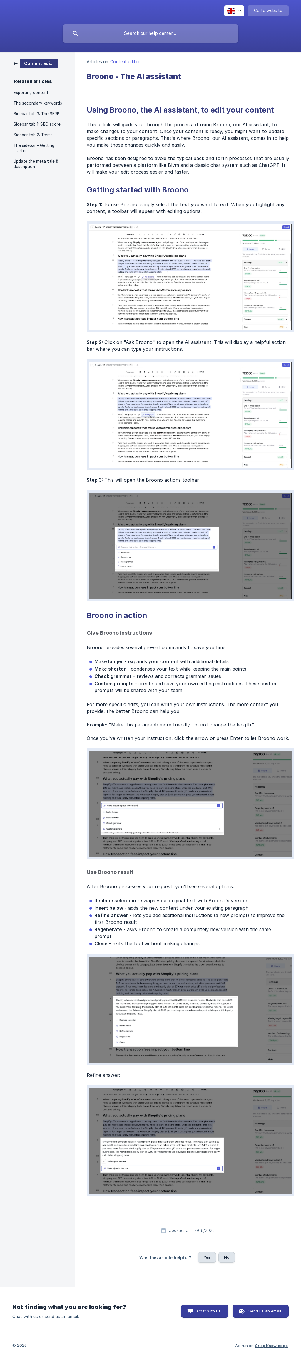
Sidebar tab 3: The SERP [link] (36, 113)
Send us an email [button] (264, 1311)
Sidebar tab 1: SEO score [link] (37, 124)
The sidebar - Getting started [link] (34, 148)
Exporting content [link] (31, 92)
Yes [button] (206, 1257)
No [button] (226, 1257)
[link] (36, 63)
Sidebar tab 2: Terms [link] (33, 134)
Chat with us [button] (209, 1311)
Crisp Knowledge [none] (271, 1345)
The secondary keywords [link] (38, 103)
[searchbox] (150, 33)
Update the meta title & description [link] (36, 164)
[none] (234, 10)
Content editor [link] (125, 61)
